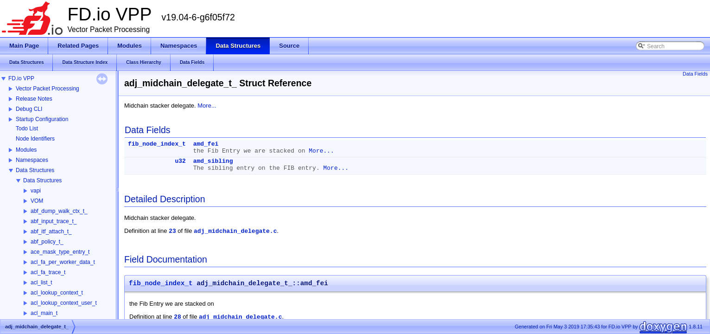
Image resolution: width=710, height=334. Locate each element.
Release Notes (34, 99)
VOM (37, 201)
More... (206, 105)
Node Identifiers (35, 138)
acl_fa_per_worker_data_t (63, 262)
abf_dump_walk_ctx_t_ (59, 211)
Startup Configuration (42, 119)
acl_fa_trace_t (48, 272)
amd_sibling (213, 161)
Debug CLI (29, 109)
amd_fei (206, 144)
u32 (180, 161)
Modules (26, 150)
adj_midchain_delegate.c (235, 231)
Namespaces (32, 160)
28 (177, 317)
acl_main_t (44, 313)
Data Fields (695, 74)
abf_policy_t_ (47, 241)
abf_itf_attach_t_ (51, 231)
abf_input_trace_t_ (53, 221)
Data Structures (35, 170)
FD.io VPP (21, 78)
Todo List (27, 128)
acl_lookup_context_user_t (64, 303)
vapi (36, 190)
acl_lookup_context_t (57, 292)
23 (172, 231)
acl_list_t (41, 282)
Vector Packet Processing (47, 88)
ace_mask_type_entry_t (60, 252)
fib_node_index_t (157, 144)
